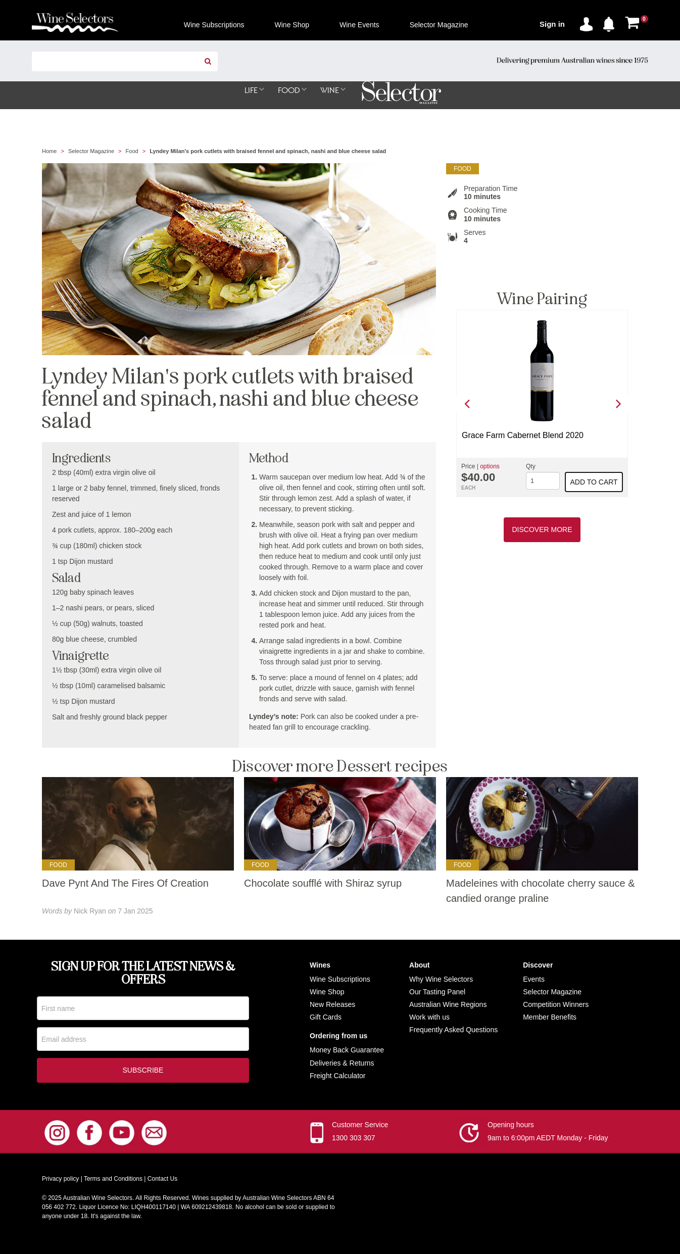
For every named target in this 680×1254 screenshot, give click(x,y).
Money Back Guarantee (347, 1050)
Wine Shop (327, 992)
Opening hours (511, 1127)
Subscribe (143, 1073)
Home (49, 152)
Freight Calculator (338, 1076)
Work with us (429, 1018)
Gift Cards (326, 1018)
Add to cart (594, 482)
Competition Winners (556, 1005)
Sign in (552, 24)
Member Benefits (549, 1018)
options (490, 466)
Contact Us (162, 1181)
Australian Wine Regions (448, 1005)
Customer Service (360, 1127)
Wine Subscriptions (340, 980)
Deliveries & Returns (342, 1063)
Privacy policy (60, 1181)
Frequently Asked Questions (453, 1030)
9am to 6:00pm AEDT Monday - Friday (548, 1140)
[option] (542, 404)
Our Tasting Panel (437, 992)
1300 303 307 (353, 1140)
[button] (611, 22)
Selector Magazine (91, 152)
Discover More (542, 530)
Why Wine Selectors (441, 980)
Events (534, 980)
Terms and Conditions (113, 1181)
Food (132, 152)
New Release (331, 1005)
